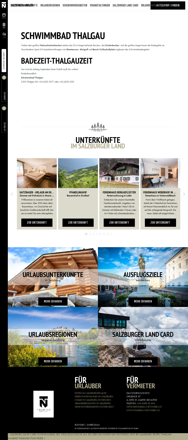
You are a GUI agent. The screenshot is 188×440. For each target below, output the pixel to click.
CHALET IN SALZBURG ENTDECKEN (93, 399)
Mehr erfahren (53, 301)
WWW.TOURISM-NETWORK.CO (143, 410)
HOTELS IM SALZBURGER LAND (90, 393)
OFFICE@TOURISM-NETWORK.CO (144, 406)
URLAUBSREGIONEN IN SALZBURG (93, 403)
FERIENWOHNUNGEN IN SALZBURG (94, 396)
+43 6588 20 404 (146, 403)
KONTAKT (80, 424)
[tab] (86, 234)
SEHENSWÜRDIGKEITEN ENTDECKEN (94, 406)
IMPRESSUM (93, 424)
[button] (11, 194)
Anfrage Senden (3, 60)
